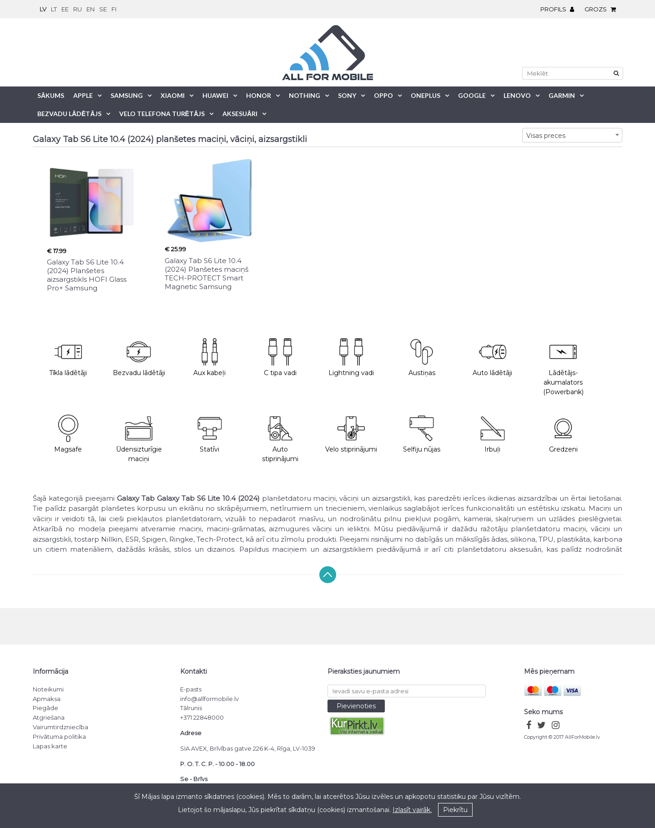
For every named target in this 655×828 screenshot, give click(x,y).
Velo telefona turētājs (162, 113)
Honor (258, 95)
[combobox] (572, 135)
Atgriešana (49, 717)
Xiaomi (173, 95)
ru (77, 9)
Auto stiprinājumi (280, 439)
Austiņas (421, 357)
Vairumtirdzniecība (60, 727)
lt (54, 9)
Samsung (127, 95)
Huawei (215, 95)
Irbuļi (492, 434)
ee (65, 9)
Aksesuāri (239, 113)
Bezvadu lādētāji (139, 357)
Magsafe (68, 434)
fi (113, 9)
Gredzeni (563, 434)
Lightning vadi (351, 357)
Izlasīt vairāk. (412, 810)
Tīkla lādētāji (68, 357)
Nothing (304, 95)
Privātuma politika (59, 736)
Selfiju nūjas (421, 434)
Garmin (562, 95)
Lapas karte (50, 746)
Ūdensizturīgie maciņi (139, 439)
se (103, 9)
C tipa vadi (280, 357)
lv (43, 9)
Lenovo (517, 95)
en (90, 9)
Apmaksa (46, 698)
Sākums (50, 95)
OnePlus (425, 95)
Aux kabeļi (209, 357)
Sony (347, 95)
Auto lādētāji (492, 357)
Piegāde (45, 707)
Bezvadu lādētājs (69, 113)
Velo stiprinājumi (351, 434)
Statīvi (209, 434)
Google (472, 95)
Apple (83, 95)
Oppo (383, 95)
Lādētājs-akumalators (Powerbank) (563, 367)
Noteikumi (48, 689)
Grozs (602, 9)
